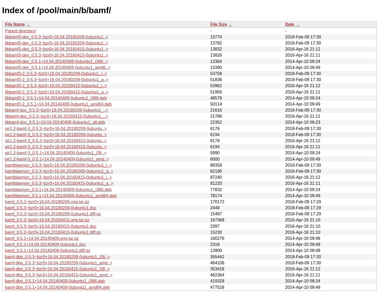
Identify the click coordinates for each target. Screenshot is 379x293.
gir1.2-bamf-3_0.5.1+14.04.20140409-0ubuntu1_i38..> (55, 153)
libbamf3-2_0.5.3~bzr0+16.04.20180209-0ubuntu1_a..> (56, 79)
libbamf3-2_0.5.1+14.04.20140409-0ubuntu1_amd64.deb (58, 104)
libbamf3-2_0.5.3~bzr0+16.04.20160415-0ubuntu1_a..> (56, 92)
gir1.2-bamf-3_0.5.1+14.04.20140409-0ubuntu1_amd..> (57, 159)
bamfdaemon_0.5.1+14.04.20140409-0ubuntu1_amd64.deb (61, 195)
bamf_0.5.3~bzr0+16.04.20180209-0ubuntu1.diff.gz (53, 214)
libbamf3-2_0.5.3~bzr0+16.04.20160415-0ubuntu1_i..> (56, 85)
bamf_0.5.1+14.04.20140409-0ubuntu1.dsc (45, 244)
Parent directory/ (20, 31)
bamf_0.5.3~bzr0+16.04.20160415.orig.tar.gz (47, 220)
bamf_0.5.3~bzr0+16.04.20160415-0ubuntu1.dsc (50, 226)
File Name (15, 24)
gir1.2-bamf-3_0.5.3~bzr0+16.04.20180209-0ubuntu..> (56, 128)
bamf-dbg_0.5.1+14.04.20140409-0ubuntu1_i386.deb (55, 281)
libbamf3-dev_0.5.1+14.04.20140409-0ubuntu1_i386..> (56, 61)
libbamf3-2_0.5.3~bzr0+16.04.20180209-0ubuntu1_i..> (56, 73)
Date (289, 24)
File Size (218, 24)
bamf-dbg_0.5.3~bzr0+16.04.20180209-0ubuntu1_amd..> (58, 263)
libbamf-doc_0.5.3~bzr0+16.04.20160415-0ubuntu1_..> (56, 116)
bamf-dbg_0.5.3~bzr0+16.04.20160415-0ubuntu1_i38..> (57, 269)
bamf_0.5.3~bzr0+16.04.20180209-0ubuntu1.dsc (50, 208)
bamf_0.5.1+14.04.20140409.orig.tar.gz (42, 238)
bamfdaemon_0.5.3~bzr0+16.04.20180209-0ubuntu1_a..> (59, 171)
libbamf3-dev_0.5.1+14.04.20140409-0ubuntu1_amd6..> (57, 67)
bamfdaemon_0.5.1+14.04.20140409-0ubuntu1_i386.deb (58, 189)
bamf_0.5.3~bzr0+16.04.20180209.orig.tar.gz (47, 202)
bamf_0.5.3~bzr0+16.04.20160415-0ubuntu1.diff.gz (53, 232)
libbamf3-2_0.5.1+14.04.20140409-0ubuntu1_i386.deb (56, 98)
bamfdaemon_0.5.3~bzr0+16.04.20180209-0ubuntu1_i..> (58, 165)
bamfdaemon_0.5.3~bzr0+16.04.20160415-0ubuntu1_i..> (58, 177)
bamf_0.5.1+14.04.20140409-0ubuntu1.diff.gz (47, 250)
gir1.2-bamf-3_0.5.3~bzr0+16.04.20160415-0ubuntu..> (56, 140)
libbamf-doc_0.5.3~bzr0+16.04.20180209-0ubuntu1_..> (56, 110)
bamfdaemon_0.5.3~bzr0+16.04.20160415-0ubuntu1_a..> (59, 183)
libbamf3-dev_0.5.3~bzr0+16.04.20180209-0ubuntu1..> (56, 37)
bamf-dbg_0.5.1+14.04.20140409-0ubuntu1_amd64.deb (57, 287)
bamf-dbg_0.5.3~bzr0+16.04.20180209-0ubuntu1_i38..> (57, 257)
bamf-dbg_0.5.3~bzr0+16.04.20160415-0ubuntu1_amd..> (58, 275)
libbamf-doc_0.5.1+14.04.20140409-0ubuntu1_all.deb (55, 122)
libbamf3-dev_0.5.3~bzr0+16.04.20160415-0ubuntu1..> (56, 49)
